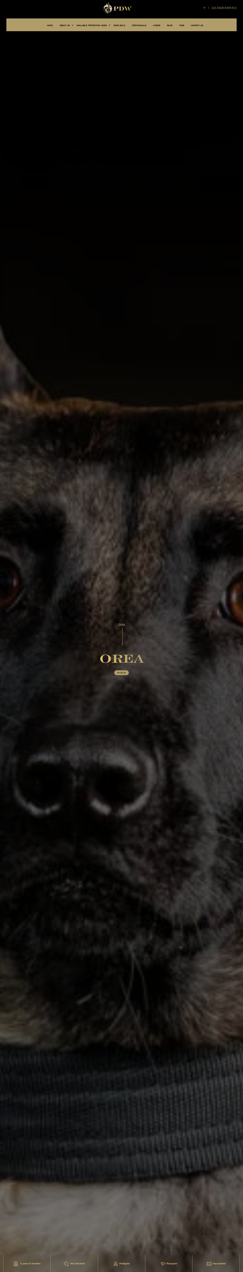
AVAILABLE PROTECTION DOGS (91, 25)
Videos (156, 25)
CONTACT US (197, 25)
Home (50, 25)
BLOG (169, 25)
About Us (64, 25)
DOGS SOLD (119, 25)
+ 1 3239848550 (220, 8)
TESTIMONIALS (139, 25)
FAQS (181, 25)
